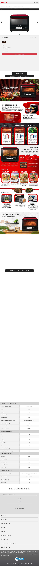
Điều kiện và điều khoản (12, 563)
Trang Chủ (3, 6)
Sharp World (4, 515)
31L (4, 41)
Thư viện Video (4, 539)
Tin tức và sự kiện (5, 523)
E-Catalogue (19, 73)
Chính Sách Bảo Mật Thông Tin (8, 543)
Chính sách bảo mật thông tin (25, 563)
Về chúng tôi (4, 527)
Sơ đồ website (4, 519)
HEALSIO (15, 6)
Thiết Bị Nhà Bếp (9, 6)
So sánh (34, 37)
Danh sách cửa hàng (6, 535)
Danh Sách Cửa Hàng (19, 54)
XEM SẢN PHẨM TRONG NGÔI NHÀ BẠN (19, 76)
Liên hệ (3, 531)
